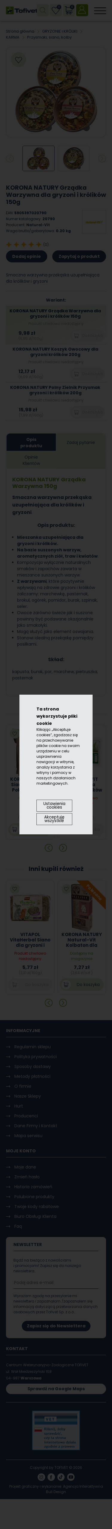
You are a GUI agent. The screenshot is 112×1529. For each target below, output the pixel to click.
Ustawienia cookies (54, 805)
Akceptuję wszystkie (54, 819)
